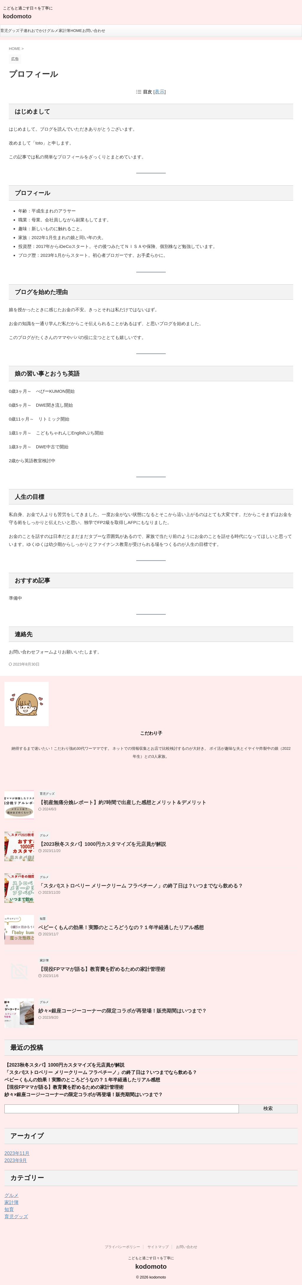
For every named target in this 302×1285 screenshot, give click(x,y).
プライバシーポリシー (122, 1246)
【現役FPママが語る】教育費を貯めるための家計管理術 (94, 968)
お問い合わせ (93, 30)
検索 (268, 1107)
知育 (8, 1209)
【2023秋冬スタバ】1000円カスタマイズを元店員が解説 (94, 843)
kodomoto (17, 16)
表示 (159, 91)
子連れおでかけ (33, 30)
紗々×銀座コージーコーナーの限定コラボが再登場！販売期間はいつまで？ (112, 1009)
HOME (76, 30)
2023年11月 (15, 1153)
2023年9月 (14, 1160)
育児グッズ (9, 30)
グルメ (52, 30)
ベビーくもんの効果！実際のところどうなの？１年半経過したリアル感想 (111, 926)
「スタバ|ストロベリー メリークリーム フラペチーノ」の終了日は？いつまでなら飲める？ (128, 884)
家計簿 (64, 30)
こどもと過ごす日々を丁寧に (151, 1257)
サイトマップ (158, 1246)
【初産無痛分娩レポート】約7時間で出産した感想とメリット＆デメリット (112, 801)
